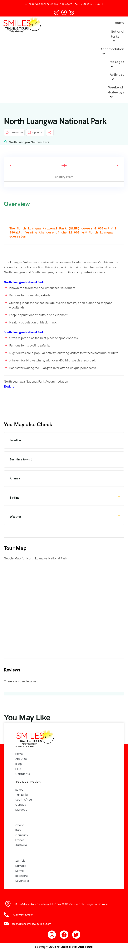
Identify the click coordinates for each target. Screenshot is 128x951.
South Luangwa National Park (24, 332)
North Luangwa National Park (29, 142)
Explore (9, 386)
